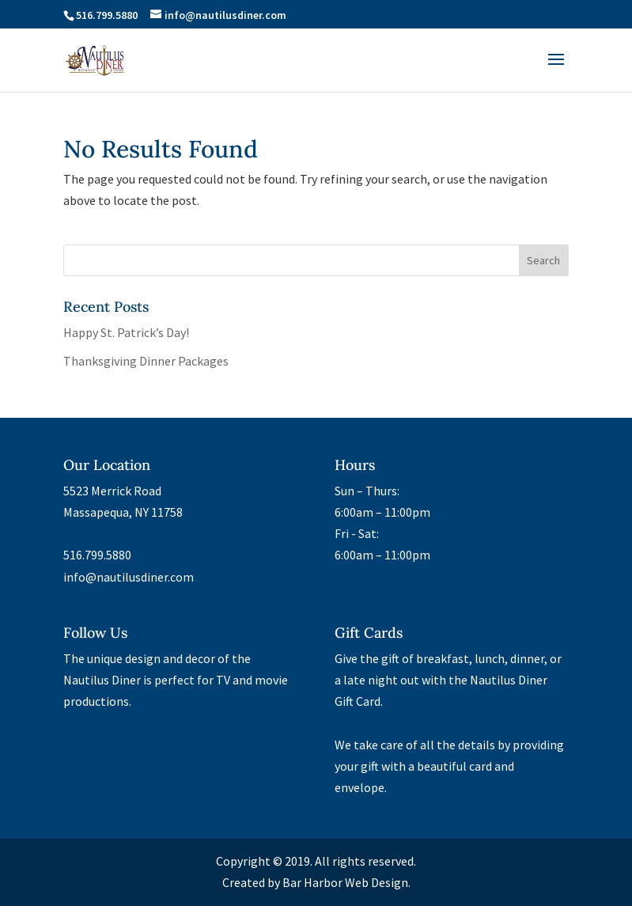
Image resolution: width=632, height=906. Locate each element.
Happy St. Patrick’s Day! (126, 332)
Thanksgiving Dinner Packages (146, 361)
